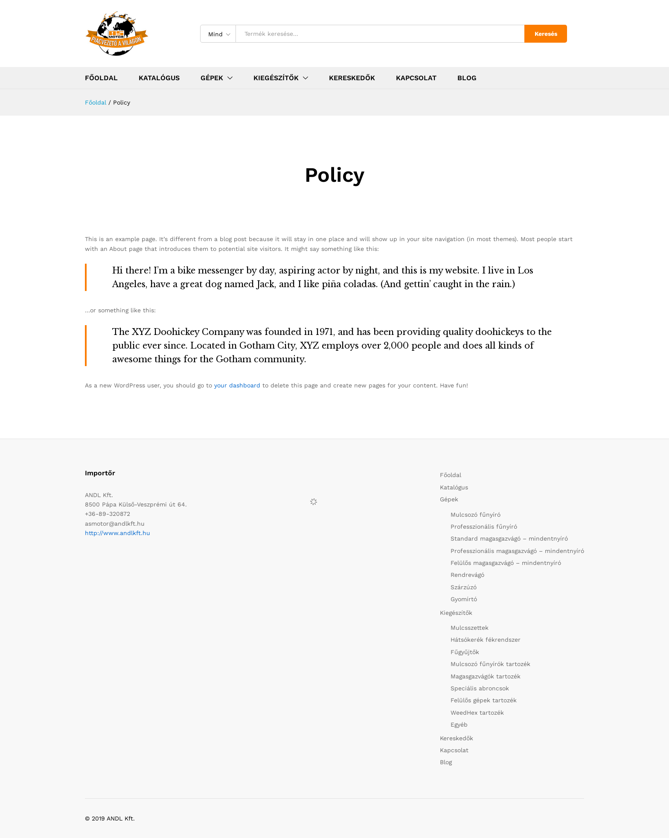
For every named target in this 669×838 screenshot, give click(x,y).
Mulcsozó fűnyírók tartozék (490, 664)
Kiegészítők (456, 612)
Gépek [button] (212, 78)
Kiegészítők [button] (276, 78)
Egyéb (459, 724)
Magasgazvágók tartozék (486, 676)
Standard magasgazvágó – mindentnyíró (509, 538)
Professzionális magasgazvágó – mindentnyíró (517, 550)
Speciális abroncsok (480, 688)
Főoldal (101, 78)
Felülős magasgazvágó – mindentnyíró (506, 562)
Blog (467, 78)
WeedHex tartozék (477, 712)
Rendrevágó (467, 574)
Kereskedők (352, 78)
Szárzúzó (464, 587)
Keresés (546, 33)
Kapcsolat (416, 78)
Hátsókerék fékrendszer (486, 639)
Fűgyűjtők (465, 652)
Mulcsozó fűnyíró (475, 514)
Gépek (449, 499)
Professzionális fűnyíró (484, 526)
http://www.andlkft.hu (117, 533)
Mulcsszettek (470, 627)
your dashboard (237, 385)
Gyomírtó (464, 599)
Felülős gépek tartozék (484, 700)
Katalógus (159, 78)
